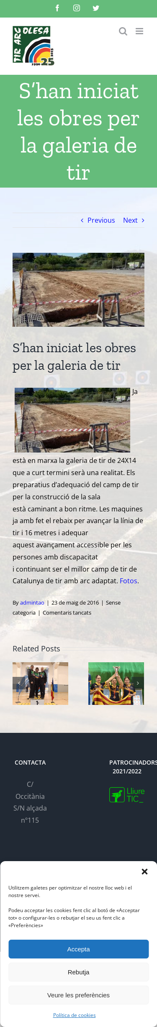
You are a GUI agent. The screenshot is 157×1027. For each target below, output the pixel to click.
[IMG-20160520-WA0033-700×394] (78, 290)
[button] (144, 871)
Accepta (78, 949)
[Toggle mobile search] (123, 31)
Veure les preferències (78, 995)
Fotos (127, 580)
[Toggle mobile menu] (140, 31)
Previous (101, 220)
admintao (32, 602)
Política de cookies (74, 1015)
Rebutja (79, 972)
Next (130, 220)
